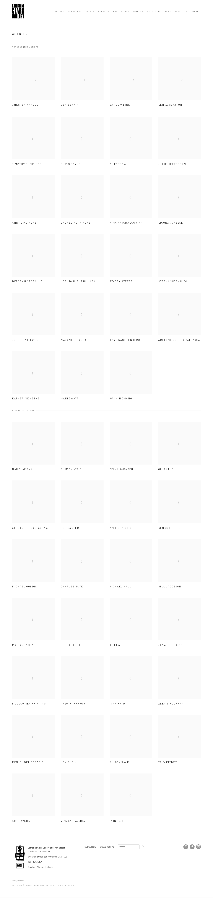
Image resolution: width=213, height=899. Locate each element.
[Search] (129, 846)
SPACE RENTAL (107, 846)
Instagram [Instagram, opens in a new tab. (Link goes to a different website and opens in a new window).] (185, 846)
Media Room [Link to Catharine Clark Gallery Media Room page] (154, 11)
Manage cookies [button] (18, 880)
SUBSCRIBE (90, 846)
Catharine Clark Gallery (18, 11)
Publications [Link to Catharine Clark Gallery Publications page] (121, 11)
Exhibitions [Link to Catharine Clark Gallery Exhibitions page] (75, 11)
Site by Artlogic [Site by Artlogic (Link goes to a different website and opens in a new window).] (66, 885)
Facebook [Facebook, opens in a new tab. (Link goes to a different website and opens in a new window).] (192, 846)
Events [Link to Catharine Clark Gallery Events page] (90, 11)
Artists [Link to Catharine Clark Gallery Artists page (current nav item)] (59, 11)
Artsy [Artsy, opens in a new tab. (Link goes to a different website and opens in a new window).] (198, 846)
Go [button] (143, 846)
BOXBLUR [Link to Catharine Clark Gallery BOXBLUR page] (138, 11)
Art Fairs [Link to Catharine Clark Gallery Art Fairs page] (103, 11)
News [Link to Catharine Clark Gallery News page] (167, 11)
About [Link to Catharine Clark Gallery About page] (178, 11)
